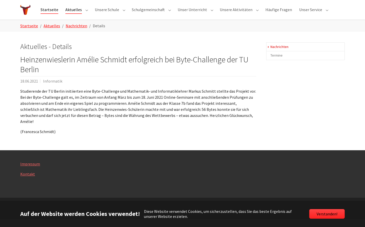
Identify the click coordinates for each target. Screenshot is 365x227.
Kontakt (27, 182)
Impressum (30, 171)
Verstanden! (327, 213)
